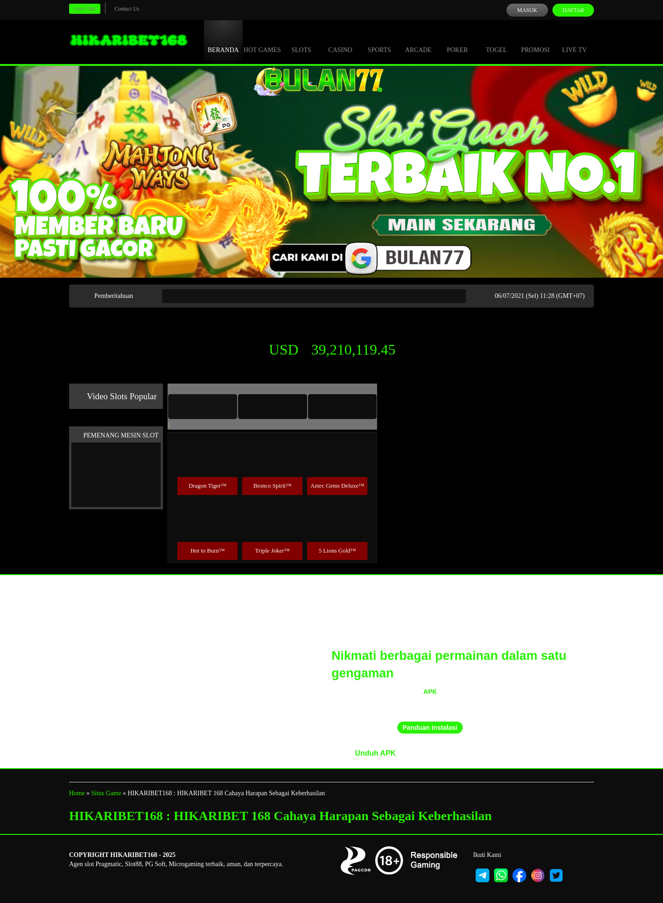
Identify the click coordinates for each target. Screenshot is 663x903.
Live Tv (574, 41)
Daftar (573, 10)
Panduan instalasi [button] (429, 727)
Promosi (535, 41)
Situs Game (106, 793)
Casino (340, 41)
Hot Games (262, 41)
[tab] (202, 406)
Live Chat (85, 9)
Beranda (223, 41)
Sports (379, 41)
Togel (496, 41)
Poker (457, 41)
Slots (301, 41)
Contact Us (127, 9)
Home (77, 793)
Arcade (418, 41)
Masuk (527, 10)
